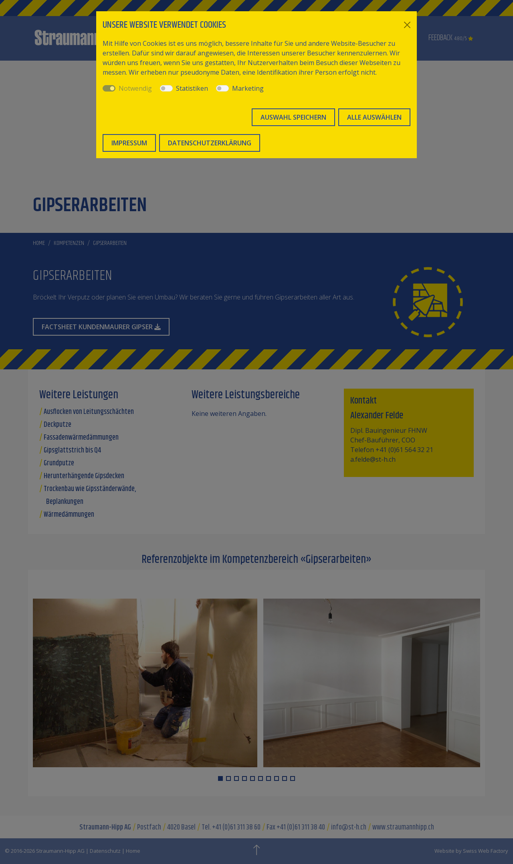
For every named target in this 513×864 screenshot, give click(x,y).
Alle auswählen (374, 117)
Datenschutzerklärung (209, 143)
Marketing (248, 88)
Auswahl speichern (293, 117)
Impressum (129, 143)
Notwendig (135, 88)
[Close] (407, 24)
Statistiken (192, 88)
